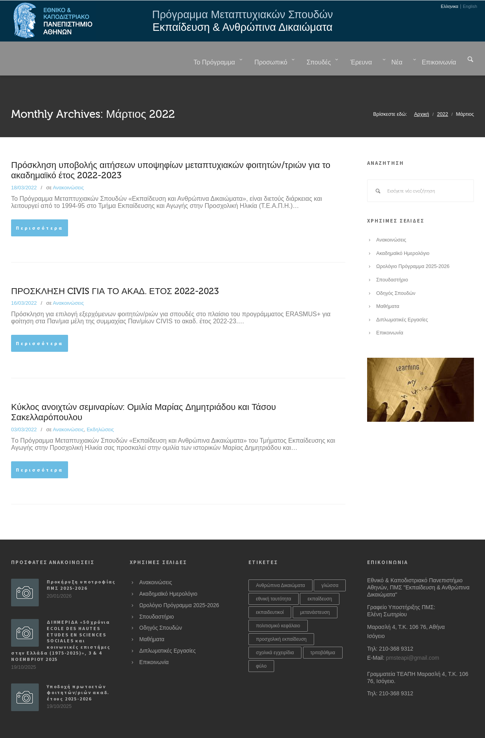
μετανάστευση (315, 592)
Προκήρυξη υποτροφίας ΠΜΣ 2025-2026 (81, 565)
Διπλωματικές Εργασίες (402, 300)
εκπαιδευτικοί (270, 592)
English (470, 6)
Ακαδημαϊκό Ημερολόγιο (403, 233)
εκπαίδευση (319, 579)
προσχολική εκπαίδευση (281, 619)
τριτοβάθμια (323, 633)
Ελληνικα (449, 6)
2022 (442, 94)
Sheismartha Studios (205, 724)
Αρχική (421, 94)
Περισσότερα (39, 208)
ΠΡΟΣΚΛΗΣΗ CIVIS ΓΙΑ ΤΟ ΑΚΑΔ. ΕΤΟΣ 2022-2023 (115, 271)
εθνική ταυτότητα (273, 579)
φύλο (261, 646)
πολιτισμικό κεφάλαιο (278, 606)
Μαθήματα (387, 286)
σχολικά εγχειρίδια (275, 633)
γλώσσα (329, 565)
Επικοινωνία (389, 313)
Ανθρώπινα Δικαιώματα (280, 565)
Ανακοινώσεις (68, 168)
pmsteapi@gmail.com (412, 638)
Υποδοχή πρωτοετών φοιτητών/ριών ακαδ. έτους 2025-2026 (78, 673)
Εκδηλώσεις (100, 410)
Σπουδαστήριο (392, 260)
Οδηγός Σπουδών (395, 273)
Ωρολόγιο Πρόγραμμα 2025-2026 (412, 246)
